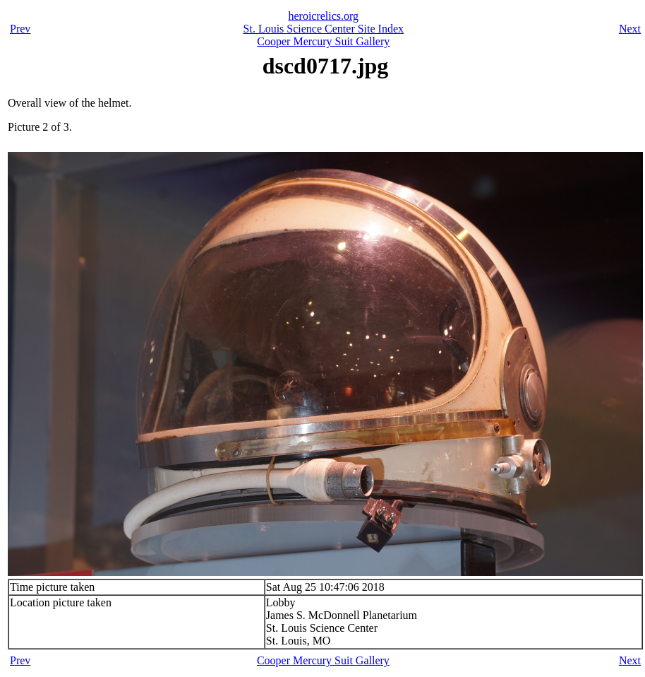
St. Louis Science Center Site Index (323, 29)
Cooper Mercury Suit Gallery (323, 41)
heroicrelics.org (323, 16)
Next (630, 29)
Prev (20, 29)
